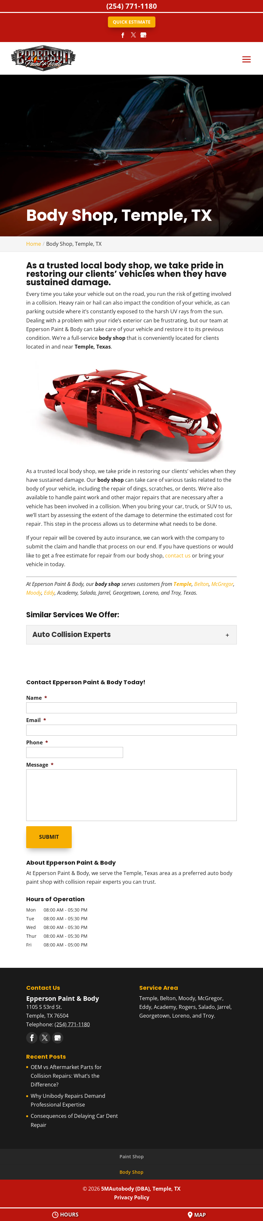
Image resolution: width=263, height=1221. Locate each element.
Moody (33, 592)
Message (40, 765)
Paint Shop (132, 1154)
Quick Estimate (132, 22)
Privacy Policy (131, 1195)
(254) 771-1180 (131, 6)
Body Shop (131, 1170)
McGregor (222, 584)
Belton (201, 584)
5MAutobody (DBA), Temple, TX (141, 1186)
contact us (178, 555)
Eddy (49, 592)
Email (36, 720)
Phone (37, 742)
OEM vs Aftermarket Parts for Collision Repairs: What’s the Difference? (66, 1073)
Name (36, 698)
